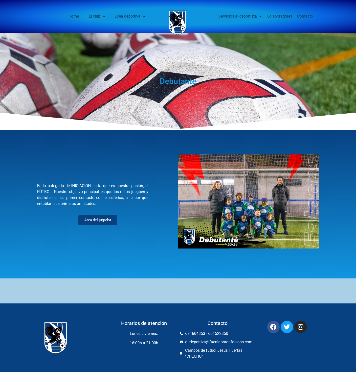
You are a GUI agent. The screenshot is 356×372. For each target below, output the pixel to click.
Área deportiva (130, 16)
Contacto (305, 16)
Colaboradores (279, 16)
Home (73, 16)
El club (97, 16)
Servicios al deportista (240, 16)
